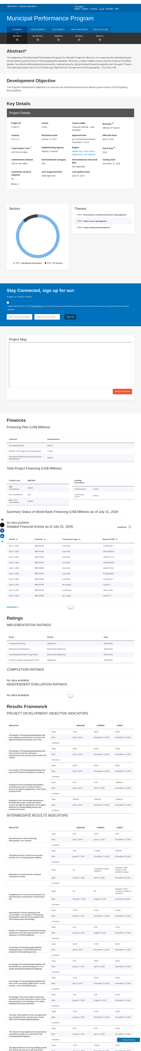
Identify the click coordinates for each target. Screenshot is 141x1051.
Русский (109, 9)
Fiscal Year (109, 148)
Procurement (37, 29)
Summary (17, 29)
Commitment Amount (22, 159)
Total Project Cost (21, 148)
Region (75, 147)
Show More (109, 67)
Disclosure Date (49, 135)
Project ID (16, 123)
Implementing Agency (53, 147)
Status (45, 123)
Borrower (108, 123)
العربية (101, 9)
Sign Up (70, 316)
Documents (58, 29)
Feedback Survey (128, 1040)
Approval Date (79, 135)
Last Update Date (81, 171)
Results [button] (100, 38)
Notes (14, 184)
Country (15, 135)
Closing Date (109, 159)
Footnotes (12, 607)
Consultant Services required (21, 173)
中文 (116, 9)
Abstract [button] (17, 38)
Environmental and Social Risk (84, 161)
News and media (79, 29)
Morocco (15, 139)
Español (85, 9)
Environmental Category (54, 159)
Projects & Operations (27, 6)
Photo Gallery (100, 29)
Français (94, 9)
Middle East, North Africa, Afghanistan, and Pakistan (83, 153)
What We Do (12, 6)
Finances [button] (58, 38)
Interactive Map (122, 391)
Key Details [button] (38, 38)
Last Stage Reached (52, 171)
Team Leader (78, 123)
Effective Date (110, 135)
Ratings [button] (79, 38)
